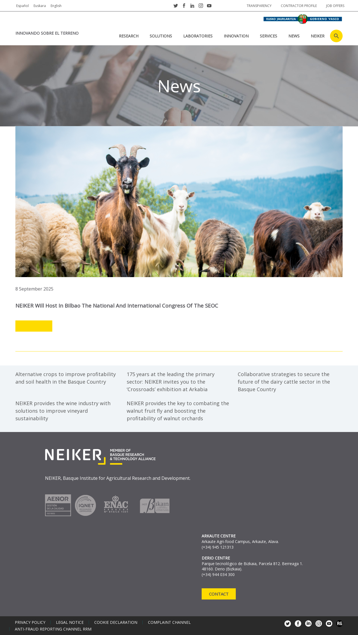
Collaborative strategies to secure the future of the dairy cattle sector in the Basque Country (284, 381)
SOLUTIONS (161, 36)
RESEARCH (128, 36)
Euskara (40, 5)
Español (22, 5)
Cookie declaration (115, 622)
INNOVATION (236, 36)
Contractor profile (299, 5)
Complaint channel (169, 622)
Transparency (259, 5)
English (56, 5)
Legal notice (70, 622)
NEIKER (317, 36)
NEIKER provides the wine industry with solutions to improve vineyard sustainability (62, 410)
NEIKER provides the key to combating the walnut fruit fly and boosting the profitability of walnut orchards (178, 410)
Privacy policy (30, 622)
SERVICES (268, 36)
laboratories (198, 36)
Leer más (34, 326)
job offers (335, 5)
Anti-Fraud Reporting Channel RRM (53, 629)
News (294, 36)
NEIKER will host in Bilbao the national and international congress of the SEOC (118, 305)
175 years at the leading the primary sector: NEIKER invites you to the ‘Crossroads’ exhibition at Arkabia (171, 381)
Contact (219, 593)
